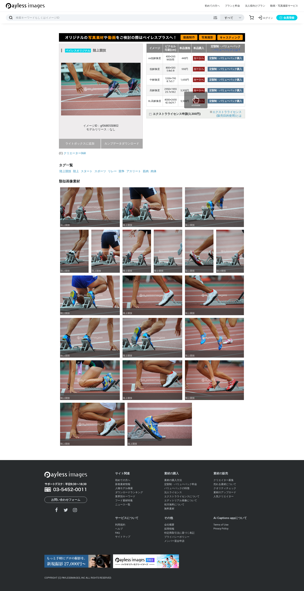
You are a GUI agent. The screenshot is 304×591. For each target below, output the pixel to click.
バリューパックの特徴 (176, 488)
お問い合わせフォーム (65, 500)
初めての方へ (212, 5)
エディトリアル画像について (180, 500)
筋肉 (146, 171)
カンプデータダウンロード (121, 143)
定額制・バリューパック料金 (180, 484)
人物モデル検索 (124, 488)
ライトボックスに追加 (79, 143)
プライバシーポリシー (176, 536)
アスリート (133, 171)
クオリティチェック (224, 488)
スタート (86, 171)
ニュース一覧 (122, 504)
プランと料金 (232, 5)
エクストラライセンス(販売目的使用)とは (227, 113)
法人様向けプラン (255, 5)
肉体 (153, 171)
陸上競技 (65, 171)
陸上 (76, 171)
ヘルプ (119, 528)
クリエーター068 (75, 153)
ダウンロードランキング (129, 492)
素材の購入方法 (173, 480)
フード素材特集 (124, 500)
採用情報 (169, 528)
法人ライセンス (173, 492)
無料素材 (169, 508)
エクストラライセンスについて (182, 496)
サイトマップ (122, 536)
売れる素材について (224, 484)
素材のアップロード (224, 492)
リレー (112, 171)
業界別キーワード (125, 496)
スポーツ (100, 171)
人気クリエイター (223, 496)
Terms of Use (220, 524)
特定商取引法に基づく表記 (179, 532)
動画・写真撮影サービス (284, 5)
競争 (121, 171)
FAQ (117, 532)
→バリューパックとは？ (226, 49)
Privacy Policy (220, 528)
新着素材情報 (122, 484)
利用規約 (120, 524)
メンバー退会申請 (174, 540)
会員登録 (286, 17)
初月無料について (174, 504)
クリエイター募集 (223, 480)
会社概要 (169, 524)
